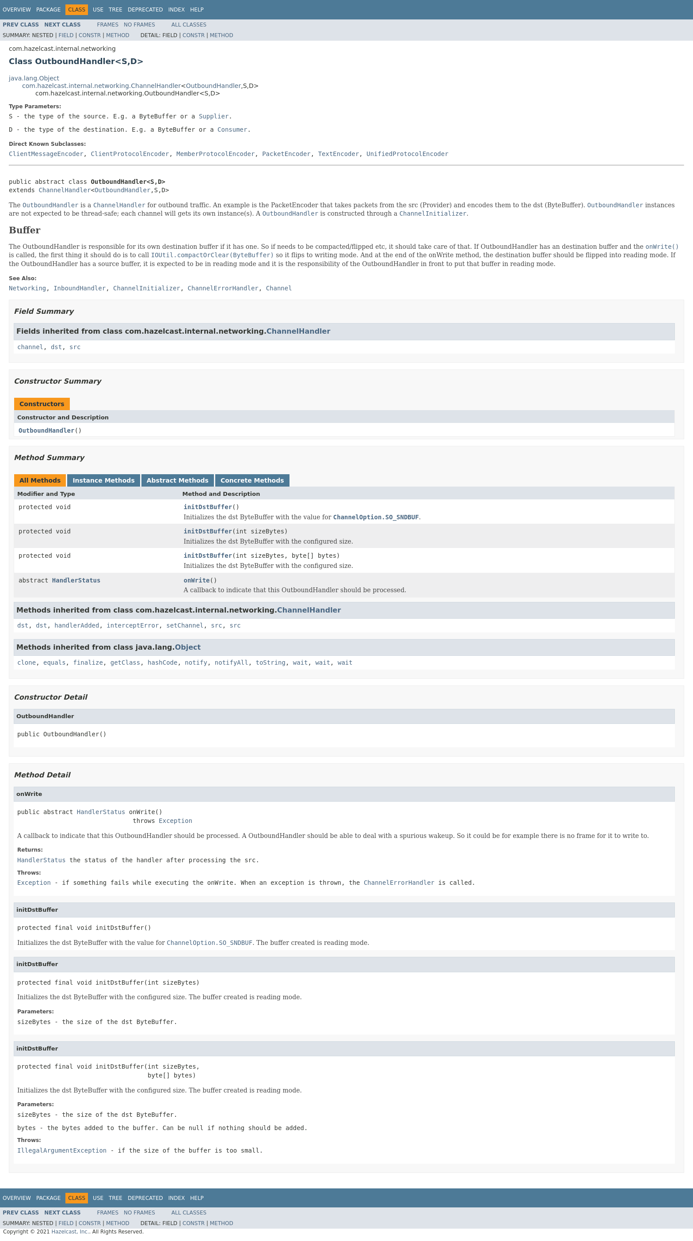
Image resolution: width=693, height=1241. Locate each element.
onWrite (197, 580)
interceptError (133, 625)
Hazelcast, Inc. (70, 1232)
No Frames (139, 25)
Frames (108, 25)
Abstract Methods (178, 480)
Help (197, 10)
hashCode (162, 662)
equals (54, 662)
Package (48, 10)
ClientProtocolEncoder (130, 153)
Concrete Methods (252, 480)
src (74, 346)
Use (98, 10)
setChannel (184, 625)
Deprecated (145, 10)
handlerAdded (76, 625)
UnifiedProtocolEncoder (407, 153)
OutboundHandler (213, 85)
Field (65, 35)
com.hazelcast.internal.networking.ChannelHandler (101, 85)
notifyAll (231, 662)
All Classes (188, 25)
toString (271, 662)
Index (176, 10)
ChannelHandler (64, 190)
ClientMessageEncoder (46, 153)
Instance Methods (103, 480)
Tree (115, 10)
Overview (17, 10)
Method (117, 35)
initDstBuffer (208, 506)
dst (56, 346)
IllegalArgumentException (62, 1150)
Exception (175, 820)
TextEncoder (338, 153)
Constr (90, 35)
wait (300, 662)
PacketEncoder (286, 153)
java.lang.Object (34, 78)
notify (196, 662)
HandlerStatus (76, 580)
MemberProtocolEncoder (215, 153)
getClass (125, 662)
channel (30, 346)
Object (188, 647)
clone (26, 662)
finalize (88, 662)
